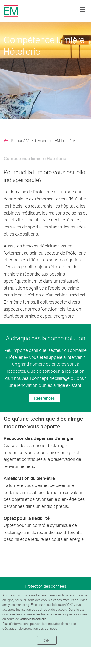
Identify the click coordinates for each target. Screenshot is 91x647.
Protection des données (45, 586)
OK (47, 640)
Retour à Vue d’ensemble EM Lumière (43, 140)
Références (44, 397)
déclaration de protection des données (29, 628)
